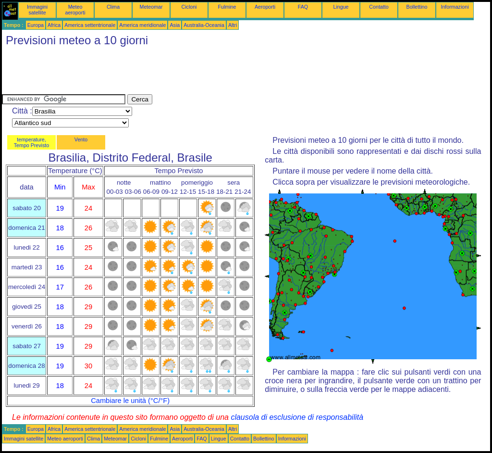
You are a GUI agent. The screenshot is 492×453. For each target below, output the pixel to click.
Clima (113, 7)
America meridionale (142, 25)
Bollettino (417, 7)
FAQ (303, 7)
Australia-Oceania (204, 25)
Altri (232, 25)
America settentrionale (89, 25)
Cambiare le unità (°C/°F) (130, 400)
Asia (175, 25)
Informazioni (454, 7)
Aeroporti (265, 7)
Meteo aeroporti (75, 9)
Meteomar (151, 7)
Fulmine (227, 7)
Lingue (341, 7)
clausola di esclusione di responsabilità (297, 417)
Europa (35, 25)
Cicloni (189, 7)
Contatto (378, 7)
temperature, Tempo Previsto (31, 142)
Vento (80, 139)
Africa (54, 25)
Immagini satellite (37, 9)
